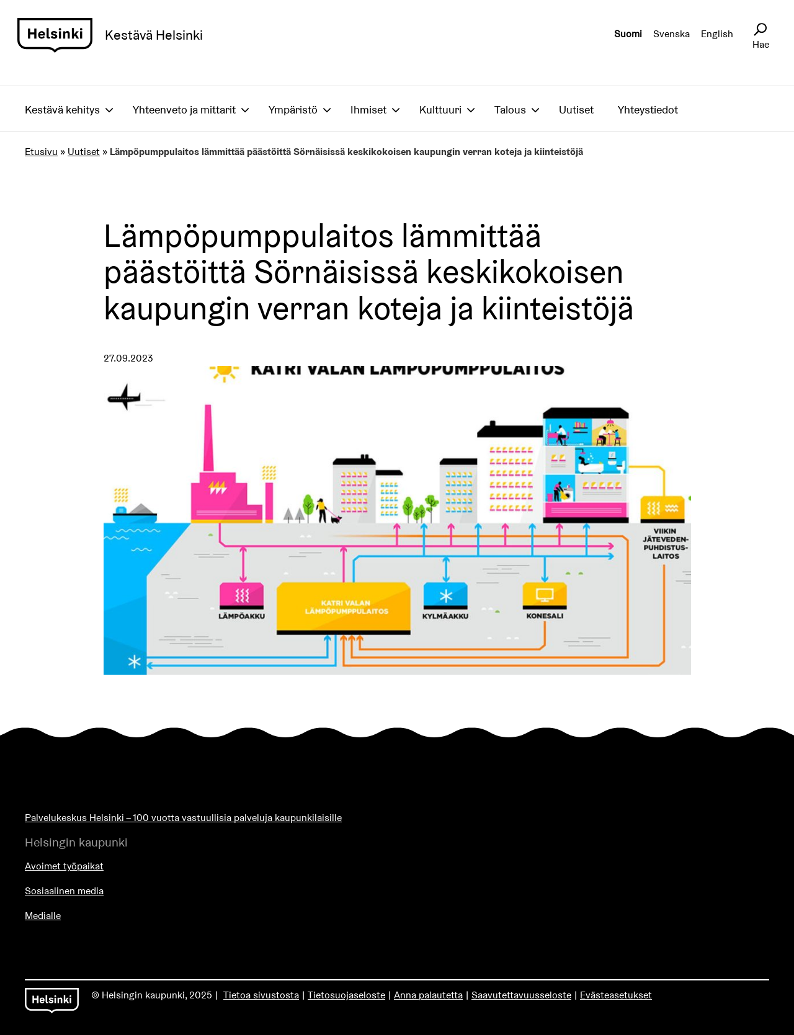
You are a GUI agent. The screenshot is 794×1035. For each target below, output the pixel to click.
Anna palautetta (428, 995)
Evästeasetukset (616, 995)
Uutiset (576, 109)
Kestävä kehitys (62, 109)
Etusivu (41, 151)
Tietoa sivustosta (261, 995)
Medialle (43, 915)
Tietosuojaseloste (346, 995)
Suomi (628, 33)
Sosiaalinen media (64, 890)
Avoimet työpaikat (64, 866)
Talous (510, 109)
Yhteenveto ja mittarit (184, 109)
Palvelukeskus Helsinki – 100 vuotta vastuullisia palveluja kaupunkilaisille (183, 817)
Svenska (671, 33)
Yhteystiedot (648, 109)
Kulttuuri (440, 109)
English (717, 33)
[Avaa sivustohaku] (759, 29)
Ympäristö (293, 109)
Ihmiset (368, 109)
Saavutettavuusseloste (521, 995)
